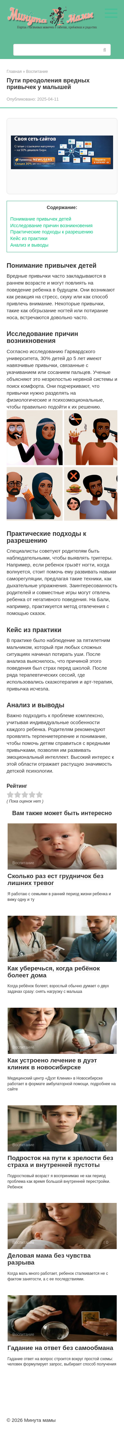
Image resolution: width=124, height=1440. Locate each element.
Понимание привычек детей (40, 219)
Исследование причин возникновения (51, 225)
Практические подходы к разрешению (51, 231)
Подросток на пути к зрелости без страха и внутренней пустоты (60, 1161)
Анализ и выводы (29, 245)
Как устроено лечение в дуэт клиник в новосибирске (52, 1064)
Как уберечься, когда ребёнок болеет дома (54, 972)
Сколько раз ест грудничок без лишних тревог (55, 879)
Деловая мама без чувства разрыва (49, 1259)
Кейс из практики (28, 238)
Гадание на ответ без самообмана (60, 1347)
